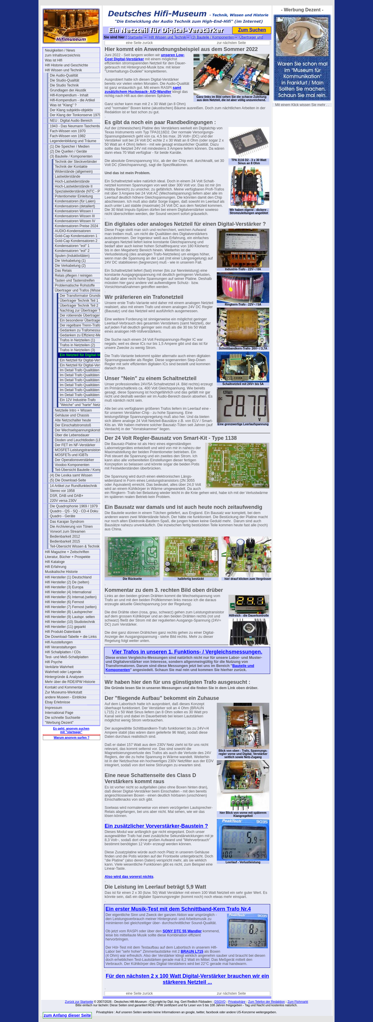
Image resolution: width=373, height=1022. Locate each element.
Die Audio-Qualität (64, 75)
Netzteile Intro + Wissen (73, 410)
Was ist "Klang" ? (63, 105)
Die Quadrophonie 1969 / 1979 (74, 506)
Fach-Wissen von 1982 (68, 136)
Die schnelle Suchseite (62, 718)
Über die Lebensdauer (72, 435)
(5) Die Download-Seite (68, 480)
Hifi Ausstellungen (59, 642)
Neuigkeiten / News (60, 50)
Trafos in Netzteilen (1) (77, 340)
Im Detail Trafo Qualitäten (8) (82, 390)
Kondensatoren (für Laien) (75, 201)
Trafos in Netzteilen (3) (77, 350)
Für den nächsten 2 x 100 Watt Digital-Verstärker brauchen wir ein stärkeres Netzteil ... (187, 979)
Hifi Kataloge (55, 562)
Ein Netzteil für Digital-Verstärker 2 (86, 360)
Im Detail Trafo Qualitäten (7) (82, 385)
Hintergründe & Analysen (64, 677)
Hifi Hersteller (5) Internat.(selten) (70, 597)
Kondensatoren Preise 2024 (76, 226)
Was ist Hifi (53, 60)
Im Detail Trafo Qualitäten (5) (82, 375)
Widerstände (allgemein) (74, 172)
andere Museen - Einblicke (65, 697)
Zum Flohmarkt (298, 1001)
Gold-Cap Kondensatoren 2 (76, 241)
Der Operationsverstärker (74, 460)
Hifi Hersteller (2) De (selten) (67, 582)
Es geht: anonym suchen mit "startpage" (71, 730)
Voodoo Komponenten (72, 465)
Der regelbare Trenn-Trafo (80, 325)
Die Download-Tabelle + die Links (71, 637)
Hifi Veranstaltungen (60, 647)
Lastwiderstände (67, 176)
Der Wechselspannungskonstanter (81, 430)
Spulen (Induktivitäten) (72, 256)
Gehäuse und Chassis (72, 415)
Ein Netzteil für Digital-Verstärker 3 (86, 365)
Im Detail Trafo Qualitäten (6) (82, 380)
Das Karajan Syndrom (67, 522)
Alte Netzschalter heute (73, 420)
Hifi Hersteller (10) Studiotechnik (70, 622)
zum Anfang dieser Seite (67, 1015)
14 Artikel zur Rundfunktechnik (73, 486)
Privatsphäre (236, 1001)
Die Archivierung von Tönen (71, 527)
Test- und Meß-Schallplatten (66, 657)
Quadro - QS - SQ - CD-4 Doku (74, 511)
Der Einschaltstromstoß (73, 425)
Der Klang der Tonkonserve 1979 (75, 115)
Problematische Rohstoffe (75, 285)
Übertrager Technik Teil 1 (79, 301)
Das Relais (63, 271)
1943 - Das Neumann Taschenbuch (77, 126)
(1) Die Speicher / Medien (69, 146)
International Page (59, 713)
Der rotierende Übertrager (80, 315)
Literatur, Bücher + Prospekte (67, 557)
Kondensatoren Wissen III (75, 216)
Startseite (135, 37)
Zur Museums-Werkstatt (63, 692)
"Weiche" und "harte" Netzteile (83, 405)
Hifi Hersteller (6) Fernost (64, 602)
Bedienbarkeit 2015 (65, 541)
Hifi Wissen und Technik (63, 70)
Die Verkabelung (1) (70, 261)
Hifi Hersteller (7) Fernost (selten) (70, 607)
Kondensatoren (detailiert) (75, 206)
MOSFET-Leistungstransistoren (79, 450)
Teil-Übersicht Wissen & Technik (75, 546)
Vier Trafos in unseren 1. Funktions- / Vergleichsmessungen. (187, 652)
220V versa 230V (63, 501)
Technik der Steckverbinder (76, 162)
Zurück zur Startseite (79, 1001)
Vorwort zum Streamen (67, 531)
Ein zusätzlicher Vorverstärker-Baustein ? (156, 826)
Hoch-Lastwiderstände (72, 181)
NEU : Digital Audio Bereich (71, 121)
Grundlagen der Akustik (68, 90)
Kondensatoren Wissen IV (75, 221)
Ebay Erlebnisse (57, 702)
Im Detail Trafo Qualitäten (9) (82, 395)
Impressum (53, 708)
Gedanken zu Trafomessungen (84, 330)
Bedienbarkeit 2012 (65, 536)
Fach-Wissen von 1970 (68, 131)
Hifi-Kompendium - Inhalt (69, 95)
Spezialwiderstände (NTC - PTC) (80, 191)
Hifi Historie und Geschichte (66, 65)
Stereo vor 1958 (62, 491)
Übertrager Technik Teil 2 (79, 305)
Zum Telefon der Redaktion (266, 1001)
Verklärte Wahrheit (59, 667)
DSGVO (220, 1001)
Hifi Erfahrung (55, 567)
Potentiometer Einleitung (74, 196)
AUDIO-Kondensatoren (73, 231)
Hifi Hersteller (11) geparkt (65, 627)
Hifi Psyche (53, 662)
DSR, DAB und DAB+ (66, 496)
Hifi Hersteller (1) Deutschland (68, 577)
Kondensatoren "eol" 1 (72, 246)
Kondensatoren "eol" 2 (72, 251)
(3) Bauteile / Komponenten (71, 156)
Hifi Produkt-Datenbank (63, 632)
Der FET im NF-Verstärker (75, 445)
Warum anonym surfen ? (71, 737)
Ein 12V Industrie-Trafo (78, 400)
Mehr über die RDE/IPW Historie (70, 682)
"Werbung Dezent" (59, 723)
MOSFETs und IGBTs (71, 455)
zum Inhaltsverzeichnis (62, 55)
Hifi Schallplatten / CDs (63, 652)
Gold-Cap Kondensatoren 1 (76, 236)
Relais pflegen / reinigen (73, 275)
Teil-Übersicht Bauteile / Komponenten (82, 470)
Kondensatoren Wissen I (74, 211)
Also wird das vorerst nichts (129, 877)
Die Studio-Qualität (64, 80)
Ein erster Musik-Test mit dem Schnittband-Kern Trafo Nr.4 (178, 909)
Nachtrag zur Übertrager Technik (85, 310)
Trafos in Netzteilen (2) (77, 345)
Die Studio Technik (64, 85)
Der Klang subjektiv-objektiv (71, 110)
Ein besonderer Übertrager (80, 320)
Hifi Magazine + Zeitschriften (67, 552)
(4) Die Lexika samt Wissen (71, 475)
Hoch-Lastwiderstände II (73, 186)
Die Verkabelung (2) (70, 266)
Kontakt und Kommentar (63, 687)
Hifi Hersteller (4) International (68, 592)
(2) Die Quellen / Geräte (68, 151)
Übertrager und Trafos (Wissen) (79, 290)
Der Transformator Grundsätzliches (87, 296)
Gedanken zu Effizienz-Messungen (87, 335)
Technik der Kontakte (71, 167)
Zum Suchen (252, 29)
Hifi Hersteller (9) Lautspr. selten (70, 617)
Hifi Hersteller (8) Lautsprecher (68, 612)
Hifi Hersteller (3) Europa (64, 587)
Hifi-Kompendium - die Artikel (72, 100)
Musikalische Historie (61, 572)
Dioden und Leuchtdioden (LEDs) (80, 440)
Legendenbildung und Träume (73, 141)
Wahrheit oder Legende (63, 672)
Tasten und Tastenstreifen (75, 280)
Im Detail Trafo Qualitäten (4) (82, 370)
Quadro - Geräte (62, 516)
